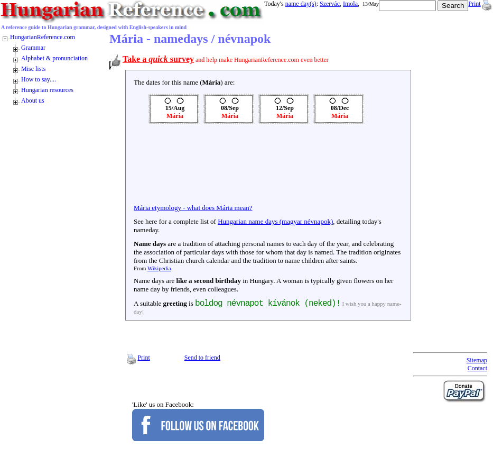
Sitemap (477, 360)
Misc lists (33, 68)
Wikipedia (159, 268)
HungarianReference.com (42, 37)
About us (32, 100)
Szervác (330, 3)
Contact (477, 368)
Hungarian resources (47, 90)
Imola (350, 3)
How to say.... (38, 79)
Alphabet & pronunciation (54, 58)
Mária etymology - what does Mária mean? (193, 208)
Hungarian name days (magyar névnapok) (275, 221)
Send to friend (202, 357)
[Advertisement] (166, 166)
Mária (174, 116)
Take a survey (158, 58)
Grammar (33, 47)
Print (474, 3)
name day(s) (301, 3)
